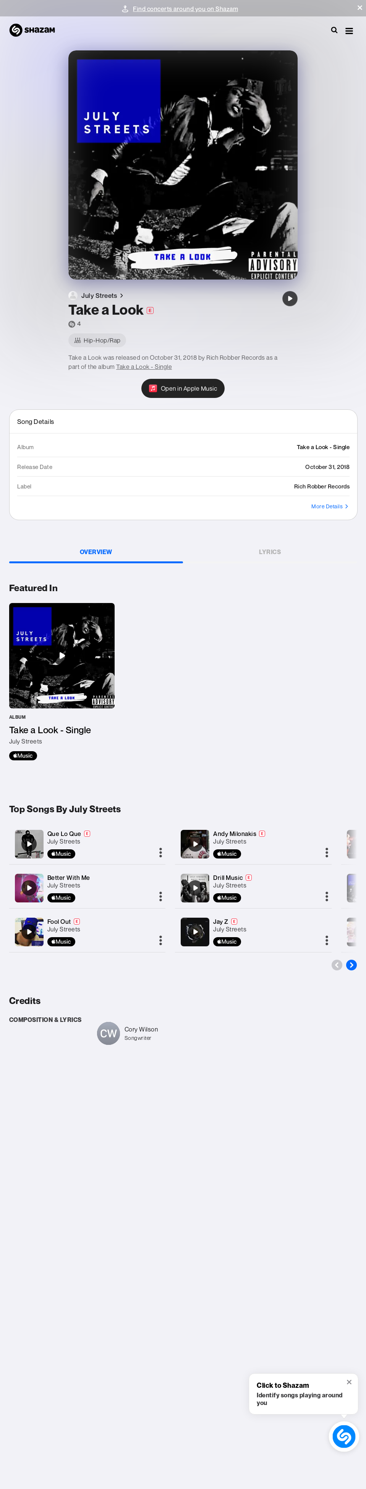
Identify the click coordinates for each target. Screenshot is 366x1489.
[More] (160, 853)
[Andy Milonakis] (195, 844)
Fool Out (59, 921)
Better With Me (68, 877)
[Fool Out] (29, 931)
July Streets (64, 841)
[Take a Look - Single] (62, 681)
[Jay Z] (195, 931)
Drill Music (228, 877)
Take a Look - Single (144, 366)
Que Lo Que (64, 833)
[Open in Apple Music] (183, 388)
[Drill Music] (195, 888)
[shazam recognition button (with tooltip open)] (344, 1436)
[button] (360, 7)
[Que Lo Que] (29, 844)
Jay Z (220, 921)
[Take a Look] (290, 298)
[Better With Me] (29, 888)
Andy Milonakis (234, 833)
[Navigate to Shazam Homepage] (36, 30)
